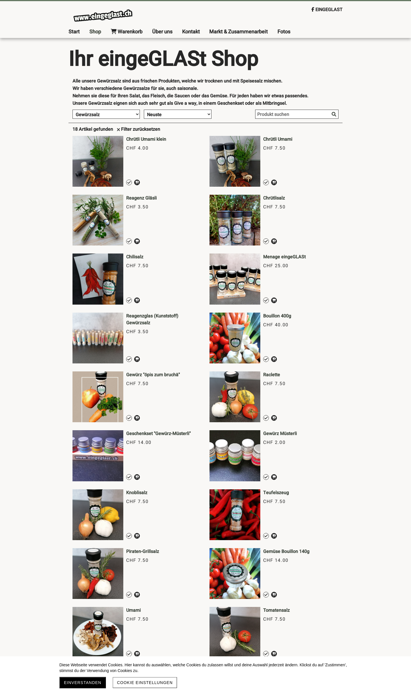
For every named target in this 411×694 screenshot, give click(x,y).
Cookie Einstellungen (145, 682)
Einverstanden (82, 682)
